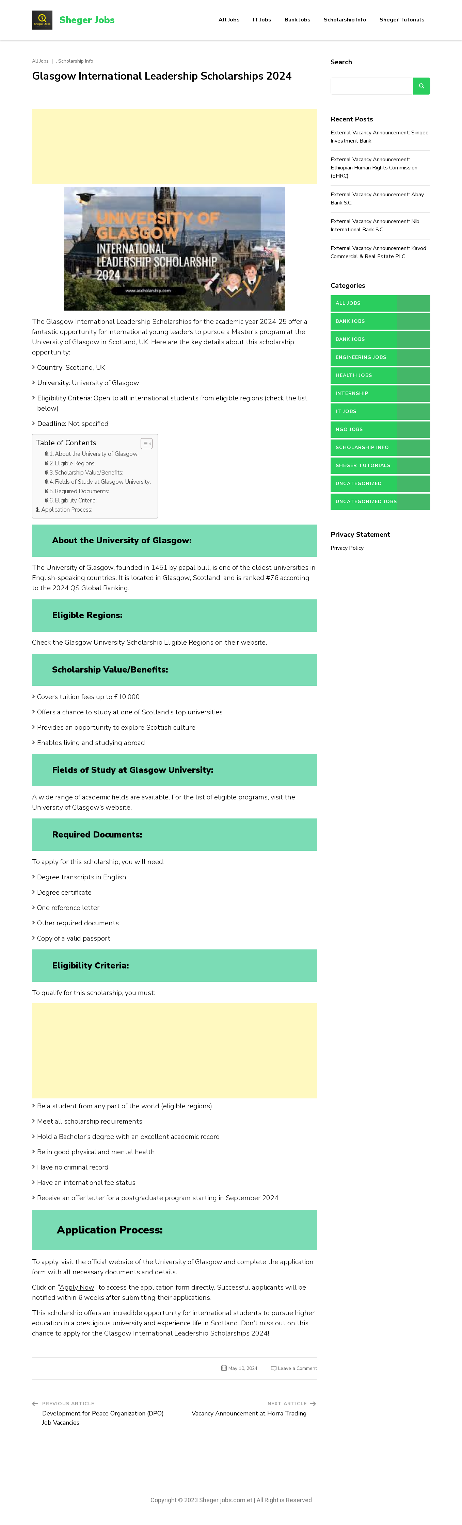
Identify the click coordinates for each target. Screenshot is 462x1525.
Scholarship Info (345, 19)
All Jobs (229, 19)
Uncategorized (359, 483)
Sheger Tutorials (402, 19)
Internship (352, 393)
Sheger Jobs (87, 20)
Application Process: (66, 510)
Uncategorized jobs (366, 501)
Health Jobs (354, 375)
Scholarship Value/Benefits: (89, 473)
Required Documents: (82, 491)
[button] (143, 443)
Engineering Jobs (361, 357)
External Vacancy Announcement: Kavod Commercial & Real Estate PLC (378, 252)
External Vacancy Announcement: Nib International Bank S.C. (375, 225)
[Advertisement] (174, 146)
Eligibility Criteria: (76, 500)
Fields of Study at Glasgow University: (103, 482)
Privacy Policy (347, 548)
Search (341, 62)
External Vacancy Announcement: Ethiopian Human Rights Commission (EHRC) (374, 168)
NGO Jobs (349, 429)
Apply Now (77, 1287)
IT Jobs (262, 19)
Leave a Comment (297, 1368)
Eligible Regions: (75, 463)
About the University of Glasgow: (97, 454)
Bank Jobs (297, 19)
